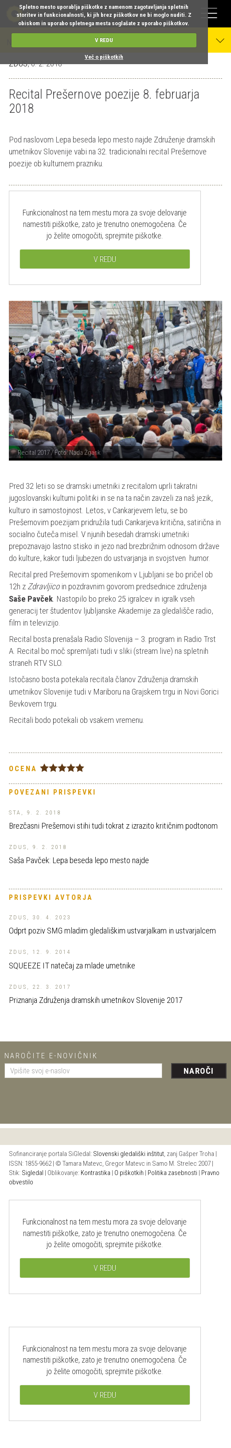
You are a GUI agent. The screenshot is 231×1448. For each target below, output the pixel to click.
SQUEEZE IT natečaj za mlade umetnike (72, 965)
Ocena (23, 768)
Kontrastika (95, 1173)
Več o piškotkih (104, 57)
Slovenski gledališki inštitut (128, 1154)
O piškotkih (129, 1173)
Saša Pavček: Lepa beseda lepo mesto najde (79, 860)
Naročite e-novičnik (51, 1055)
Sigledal (32, 1173)
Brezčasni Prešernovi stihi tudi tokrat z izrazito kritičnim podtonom (113, 826)
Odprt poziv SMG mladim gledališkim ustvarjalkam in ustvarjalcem (112, 931)
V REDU (104, 40)
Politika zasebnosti (172, 1173)
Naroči (199, 1071)
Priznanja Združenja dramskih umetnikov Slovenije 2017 (96, 1000)
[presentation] (71, 1097)
